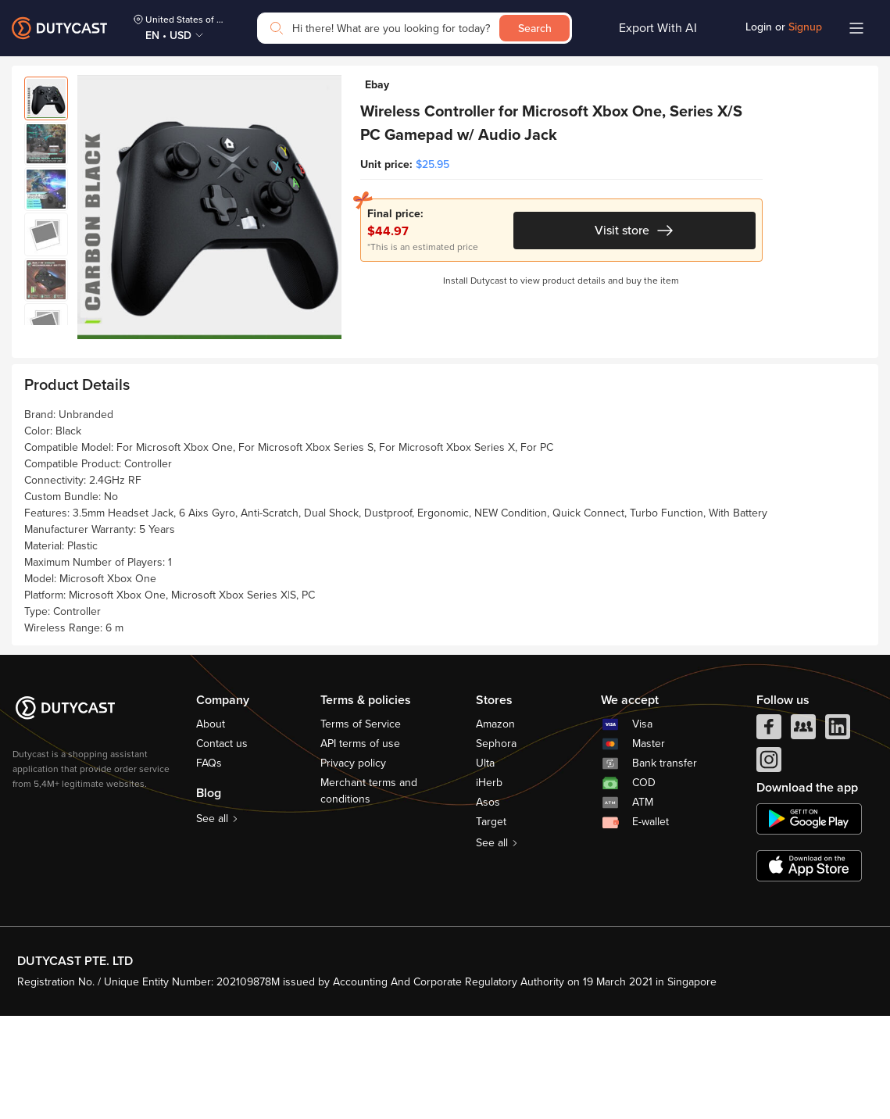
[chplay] (809, 923)
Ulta (485, 867)
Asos (488, 906)
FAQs (209, 867)
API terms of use (360, 847)
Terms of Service (360, 828)
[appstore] (809, 970)
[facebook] (768, 834)
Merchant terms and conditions (368, 895)
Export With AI (658, 28)
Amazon (495, 828)
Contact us (222, 847)
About (210, 828)
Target (491, 925)
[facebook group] (803, 834)
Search (535, 28)
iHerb (489, 886)
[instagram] (768, 867)
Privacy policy (353, 867)
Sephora (496, 847)
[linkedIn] (837, 834)
